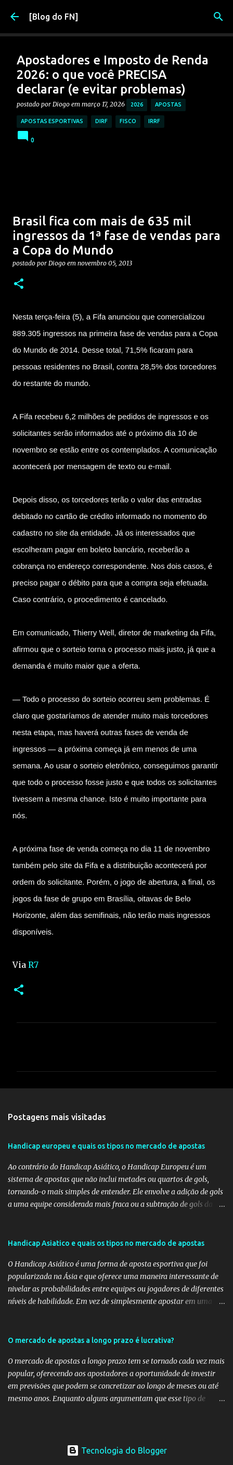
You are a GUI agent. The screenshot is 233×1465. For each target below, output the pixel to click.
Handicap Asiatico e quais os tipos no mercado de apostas (106, 1243)
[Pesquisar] (218, 16)
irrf (154, 121)
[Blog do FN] (53, 16)
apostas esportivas (52, 121)
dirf (101, 121)
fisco (128, 121)
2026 (137, 104)
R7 (33, 965)
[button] (18, 284)
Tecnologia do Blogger (117, 1450)
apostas (168, 104)
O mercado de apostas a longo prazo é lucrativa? (91, 1340)
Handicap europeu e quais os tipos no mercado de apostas (106, 1146)
